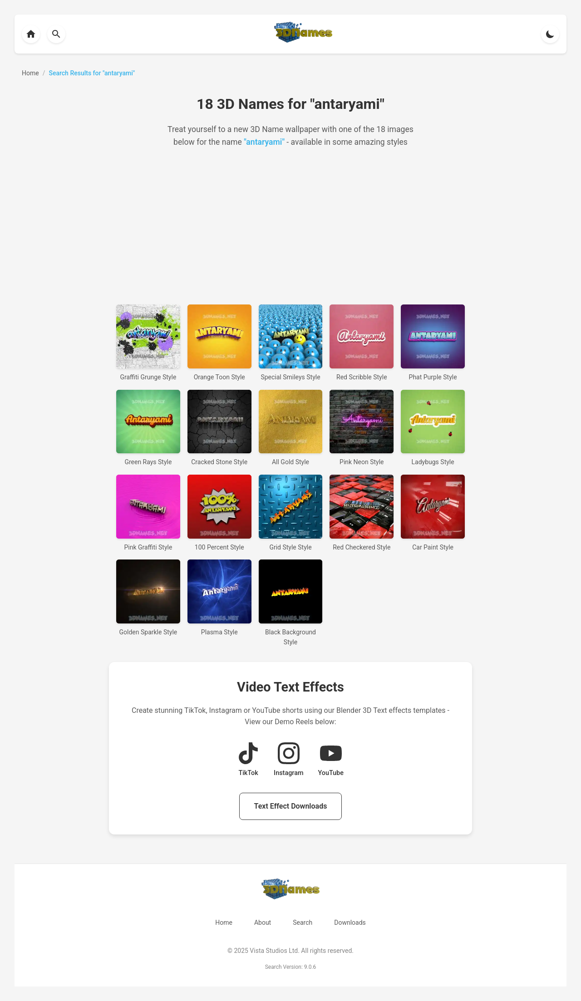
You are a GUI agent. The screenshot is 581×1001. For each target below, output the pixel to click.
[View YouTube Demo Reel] (330, 760)
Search (302, 922)
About (262, 922)
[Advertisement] (290, 226)
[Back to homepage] (31, 34)
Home (223, 922)
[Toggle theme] (550, 34)
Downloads (350, 922)
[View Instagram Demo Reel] (288, 760)
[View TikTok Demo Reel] (248, 760)
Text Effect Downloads (290, 806)
